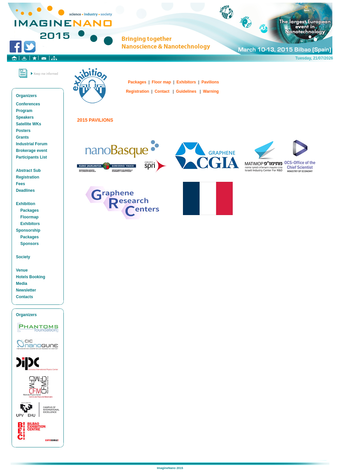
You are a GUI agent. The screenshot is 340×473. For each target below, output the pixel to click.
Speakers (25, 117)
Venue (22, 270)
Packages (29, 210)
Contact (162, 91)
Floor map (161, 82)
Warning (211, 91)
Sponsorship (28, 230)
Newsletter (26, 290)
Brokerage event (31, 150)
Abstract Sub (28, 170)
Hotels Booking (30, 277)
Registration (27, 177)
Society (23, 257)
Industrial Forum (31, 144)
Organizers (26, 95)
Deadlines (25, 190)
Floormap (29, 217)
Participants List (31, 157)
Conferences (28, 104)
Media (21, 283)
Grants (22, 137)
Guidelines (186, 91)
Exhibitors (30, 223)
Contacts (24, 297)
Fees (20, 183)
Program (24, 110)
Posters (23, 130)
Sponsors (29, 243)
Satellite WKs (28, 124)
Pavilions (210, 82)
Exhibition (25, 203)
